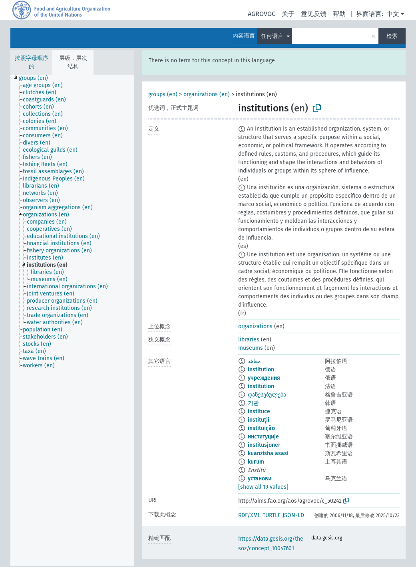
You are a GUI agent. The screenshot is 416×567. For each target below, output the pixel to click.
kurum (256, 461)
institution (261, 386)
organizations (255, 326)
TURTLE (272, 515)
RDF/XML (249, 515)
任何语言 (273, 36)
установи (259, 478)
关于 (288, 14)
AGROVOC (261, 14)
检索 (392, 36)
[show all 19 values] (263, 487)
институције (263, 436)
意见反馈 (313, 14)
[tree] (72, 320)
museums (250, 348)
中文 (392, 14)
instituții (258, 419)
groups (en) (162, 94)
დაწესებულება (267, 394)
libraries (248, 339)
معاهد (254, 361)
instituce (259, 411)
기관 (253, 403)
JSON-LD (293, 515)
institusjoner (264, 445)
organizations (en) (206, 94)
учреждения (264, 378)
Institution (261, 369)
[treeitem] (36, 78)
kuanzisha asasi (268, 453)
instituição (261, 428)
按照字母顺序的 (31, 62)
